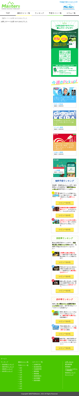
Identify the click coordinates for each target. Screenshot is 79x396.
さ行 (20, 372)
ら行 (20, 386)
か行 (20, 370)
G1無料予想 (37, 364)
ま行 (20, 381)
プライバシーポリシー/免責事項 (71, 369)
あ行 (20, 367)
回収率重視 (37, 380)
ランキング (39, 13)
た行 (20, 374)
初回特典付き (37, 376)
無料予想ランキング (8, 366)
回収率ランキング (7, 369)
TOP (8, 13)
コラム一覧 (71, 13)
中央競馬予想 (37, 369)
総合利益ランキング (8, 364)
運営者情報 (68, 364)
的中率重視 (37, 378)
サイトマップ (69, 375)
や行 (20, 383)
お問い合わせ (69, 362)
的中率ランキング (7, 371)
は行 (20, 379)
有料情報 (36, 373)
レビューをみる (65, 203)
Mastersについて (70, 372)
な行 (20, 377)
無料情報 (36, 371)
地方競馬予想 (37, 366)
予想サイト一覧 (55, 13)
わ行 (20, 388)
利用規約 (68, 366)
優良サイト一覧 (23, 13)
